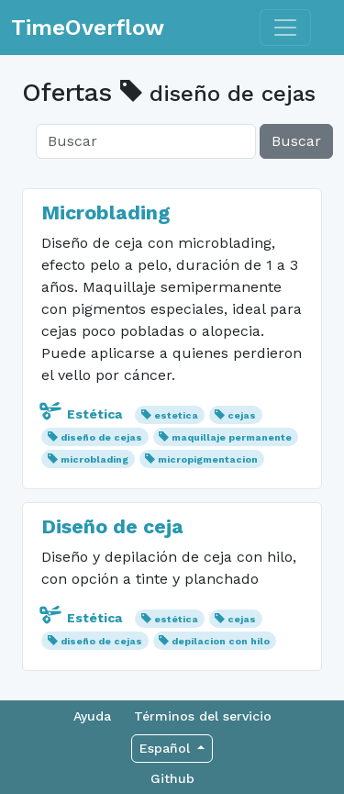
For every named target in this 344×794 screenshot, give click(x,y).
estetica (176, 415)
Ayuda (92, 716)
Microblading (105, 212)
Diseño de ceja (112, 526)
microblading (94, 459)
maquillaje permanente (232, 437)
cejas (241, 415)
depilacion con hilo (221, 641)
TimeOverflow (87, 27)
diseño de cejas (101, 437)
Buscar (296, 141)
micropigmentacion (208, 459)
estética (176, 619)
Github (172, 778)
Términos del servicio (203, 716)
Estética (83, 414)
